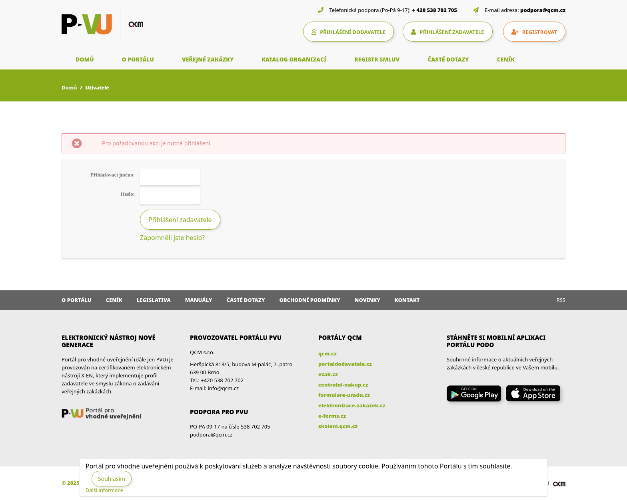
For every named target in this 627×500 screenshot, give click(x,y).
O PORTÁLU (138, 59)
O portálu (77, 300)
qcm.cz (327, 353)
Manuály (198, 300)
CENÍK (506, 59)
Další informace (104, 490)
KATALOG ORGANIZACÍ (294, 59)
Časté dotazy (245, 300)
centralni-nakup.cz (343, 384)
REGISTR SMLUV (376, 59)
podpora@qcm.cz (542, 10)
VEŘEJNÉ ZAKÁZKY (208, 59)
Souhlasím (111, 478)
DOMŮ (85, 59)
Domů (69, 87)
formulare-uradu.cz (344, 395)
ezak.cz (328, 374)
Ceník (114, 300)
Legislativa (154, 300)
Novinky (367, 300)
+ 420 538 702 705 (434, 10)
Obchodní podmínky (309, 300)
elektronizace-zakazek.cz (351, 405)
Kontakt (407, 300)
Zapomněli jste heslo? (172, 237)
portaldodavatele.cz (345, 363)
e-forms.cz (332, 415)
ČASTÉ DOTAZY (448, 59)
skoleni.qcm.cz (337, 426)
